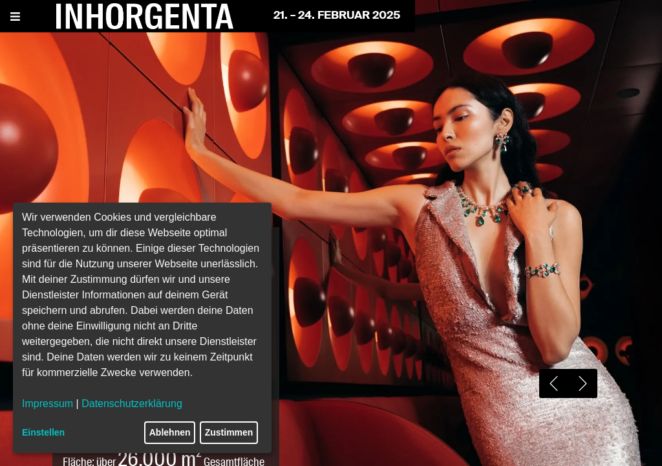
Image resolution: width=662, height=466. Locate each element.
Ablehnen (170, 432)
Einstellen (43, 432)
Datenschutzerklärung (131, 403)
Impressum (47, 403)
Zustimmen (229, 432)
